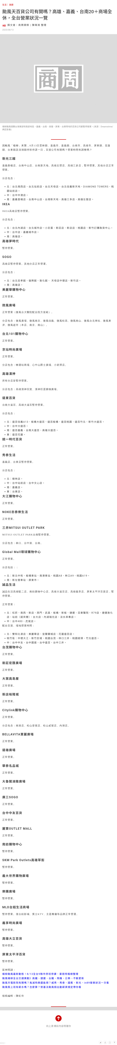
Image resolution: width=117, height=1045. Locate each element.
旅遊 (11, 4)
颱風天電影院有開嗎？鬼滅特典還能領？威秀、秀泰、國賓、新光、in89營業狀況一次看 (55, 982)
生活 (4, 4)
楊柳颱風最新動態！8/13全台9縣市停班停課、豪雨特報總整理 (40, 974)
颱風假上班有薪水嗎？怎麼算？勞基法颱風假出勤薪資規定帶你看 (41, 987)
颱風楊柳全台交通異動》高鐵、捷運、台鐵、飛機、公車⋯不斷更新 (43, 978)
